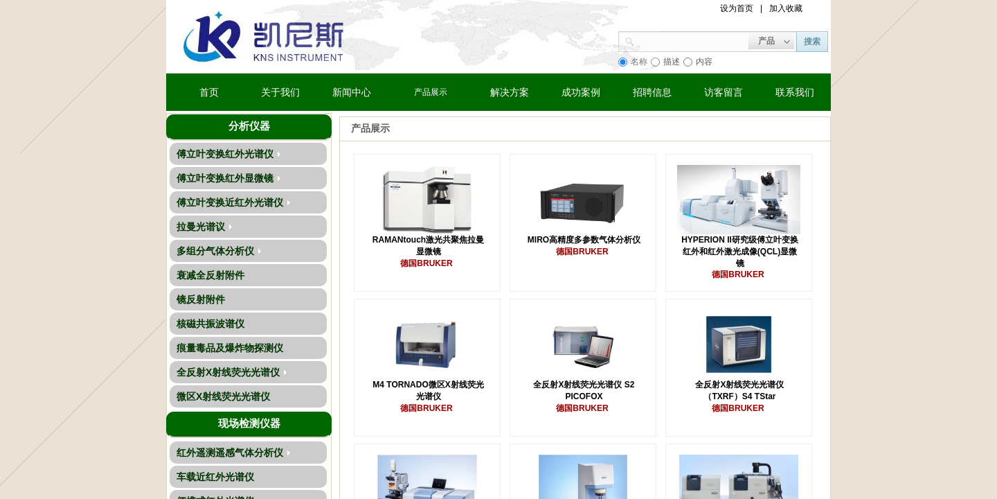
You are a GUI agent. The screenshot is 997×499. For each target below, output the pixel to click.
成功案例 (581, 92)
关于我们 (280, 92)
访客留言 (723, 92)
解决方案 (509, 92)
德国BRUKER (426, 263)
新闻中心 (351, 92)
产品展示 (430, 92)
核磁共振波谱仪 (210, 323)
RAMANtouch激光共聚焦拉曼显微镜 (428, 245)
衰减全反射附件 (210, 275)
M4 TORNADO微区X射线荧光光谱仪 (427, 390)
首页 (209, 92)
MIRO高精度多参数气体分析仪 (584, 240)
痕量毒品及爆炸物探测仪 (230, 347)
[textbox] (692, 40)
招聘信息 (652, 92)
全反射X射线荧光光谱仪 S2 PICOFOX (583, 390)
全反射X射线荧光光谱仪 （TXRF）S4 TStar (739, 390)
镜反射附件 (201, 299)
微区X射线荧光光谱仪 (223, 396)
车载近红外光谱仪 (215, 476)
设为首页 (736, 8)
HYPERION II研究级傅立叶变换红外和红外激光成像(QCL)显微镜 (739, 251)
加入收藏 (785, 8)
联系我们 (794, 92)
